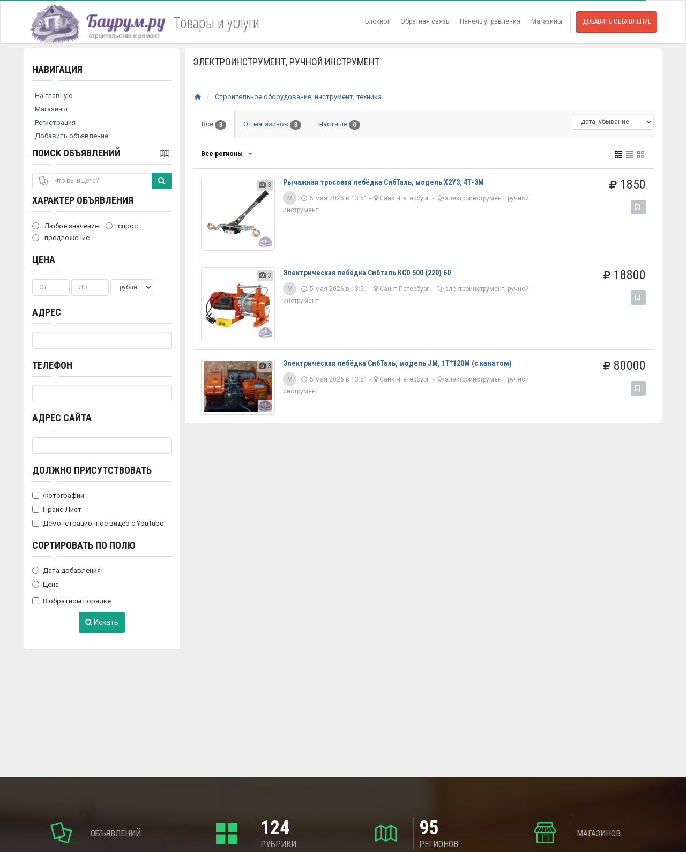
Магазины (546, 21)
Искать (101, 622)
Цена (43, 259)
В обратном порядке (71, 601)
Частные (339, 125)
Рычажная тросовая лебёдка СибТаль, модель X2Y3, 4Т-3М (383, 182)
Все (214, 125)
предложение (61, 238)
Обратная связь (424, 21)
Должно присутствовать (92, 470)
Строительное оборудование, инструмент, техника (298, 97)
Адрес (46, 312)
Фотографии (58, 495)
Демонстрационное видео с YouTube (97, 523)
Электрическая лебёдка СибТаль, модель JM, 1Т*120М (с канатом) (397, 363)
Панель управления (490, 21)
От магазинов (272, 125)
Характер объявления (82, 200)
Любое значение (65, 226)
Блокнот (377, 21)
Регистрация (55, 122)
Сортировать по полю (84, 545)
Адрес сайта (62, 417)
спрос (122, 226)
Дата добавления (66, 570)
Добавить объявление (617, 21)
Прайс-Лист (56, 509)
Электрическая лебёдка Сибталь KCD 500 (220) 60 (367, 272)
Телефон (52, 365)
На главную (54, 96)
